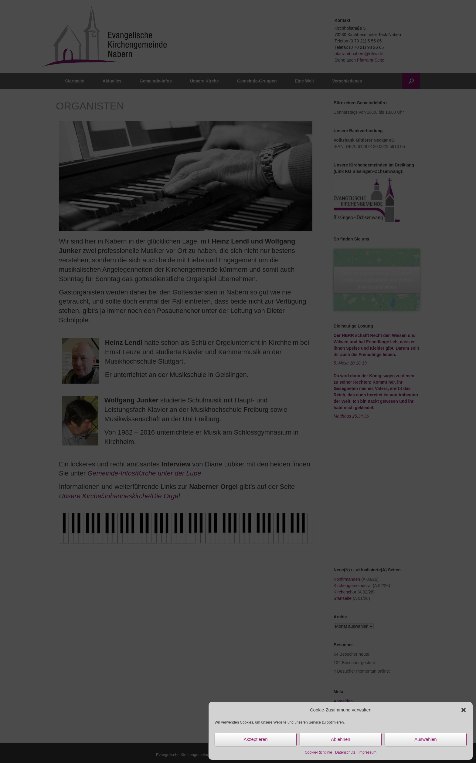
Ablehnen (340, 739)
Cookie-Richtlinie (318, 752)
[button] (464, 710)
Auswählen (425, 739)
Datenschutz (345, 752)
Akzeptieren (255, 739)
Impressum (367, 752)
